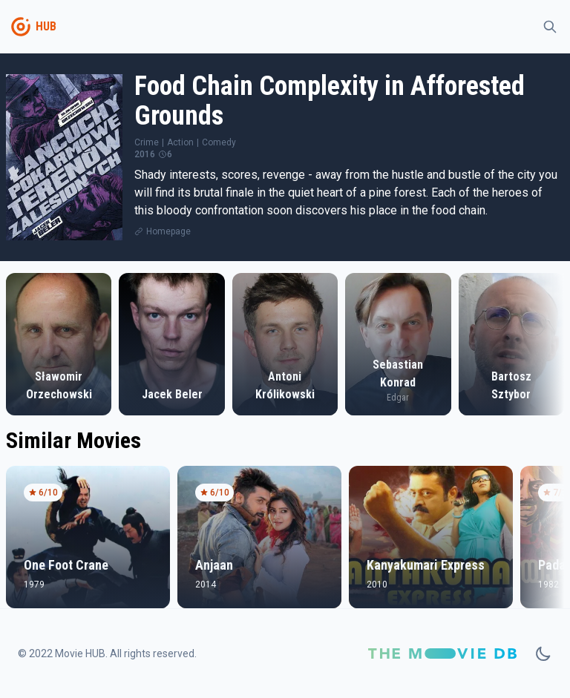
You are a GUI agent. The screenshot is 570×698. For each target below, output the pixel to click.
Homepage (168, 231)
